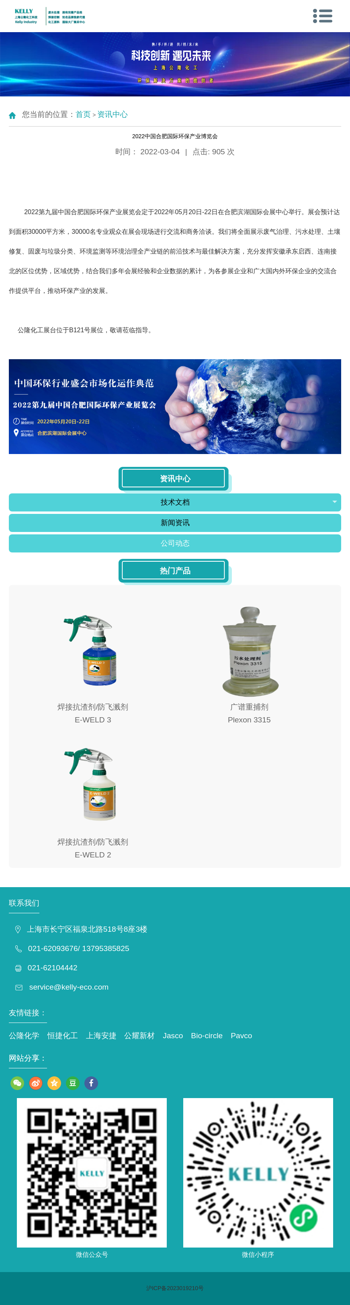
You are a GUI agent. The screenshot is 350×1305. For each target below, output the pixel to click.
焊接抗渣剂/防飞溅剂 (92, 707)
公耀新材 (139, 1035)
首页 (83, 114)
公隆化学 (24, 1035)
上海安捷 (101, 1035)
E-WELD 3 (93, 720)
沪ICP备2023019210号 (175, 1288)
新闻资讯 (175, 523)
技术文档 (249, 502)
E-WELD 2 (93, 855)
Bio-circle (207, 1035)
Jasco (173, 1035)
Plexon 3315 (249, 720)
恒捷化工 (62, 1035)
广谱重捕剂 (249, 707)
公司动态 (175, 543)
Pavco (241, 1035)
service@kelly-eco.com (69, 987)
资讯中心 (112, 114)
